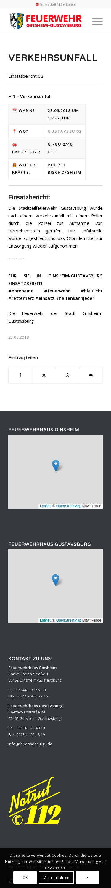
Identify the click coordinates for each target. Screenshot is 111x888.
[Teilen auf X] (43, 375)
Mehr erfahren (56, 877)
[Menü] (94, 21)
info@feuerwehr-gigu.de (30, 743)
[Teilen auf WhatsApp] (67, 375)
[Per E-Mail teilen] (90, 375)
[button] (55, 466)
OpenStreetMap (68, 506)
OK (25, 877)
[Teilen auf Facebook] (20, 375)
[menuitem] (94, 21)
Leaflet (45, 506)
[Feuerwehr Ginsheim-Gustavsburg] (46, 21)
